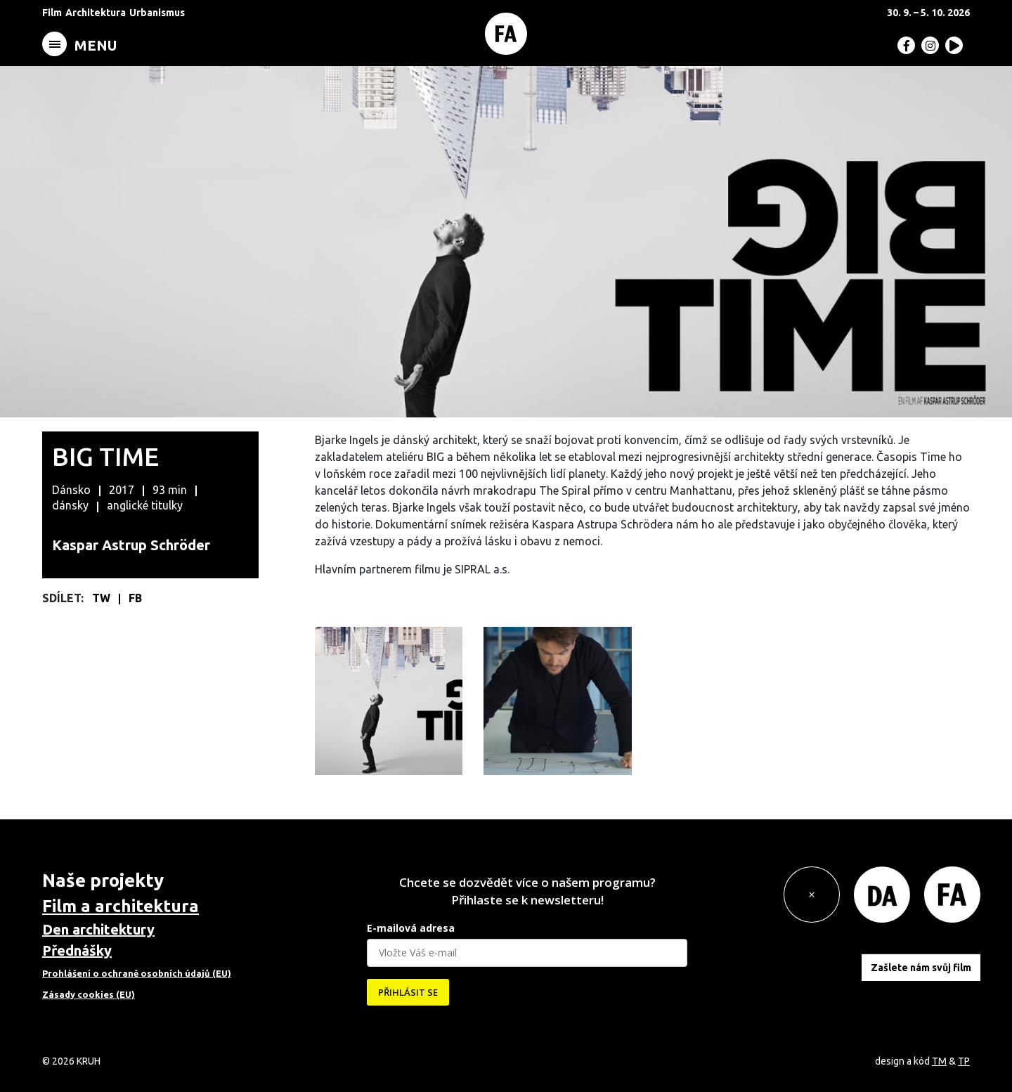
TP (964, 1061)
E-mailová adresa (411, 928)
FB (135, 598)
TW (102, 598)
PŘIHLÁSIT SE (408, 992)
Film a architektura (120, 906)
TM (939, 1061)
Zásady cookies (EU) (88, 994)
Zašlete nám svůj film (921, 967)
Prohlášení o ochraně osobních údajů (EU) (136, 973)
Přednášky (77, 950)
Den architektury (98, 929)
